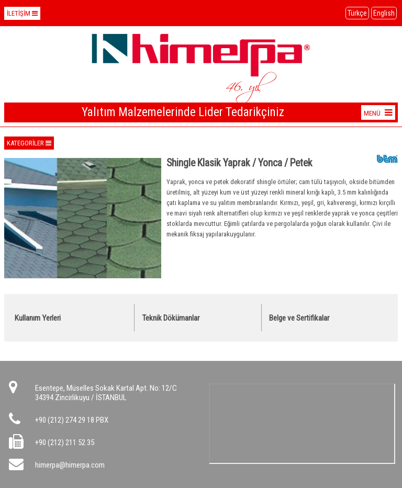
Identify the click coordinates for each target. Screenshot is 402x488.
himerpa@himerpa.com (70, 465)
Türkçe (357, 13)
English (384, 13)
